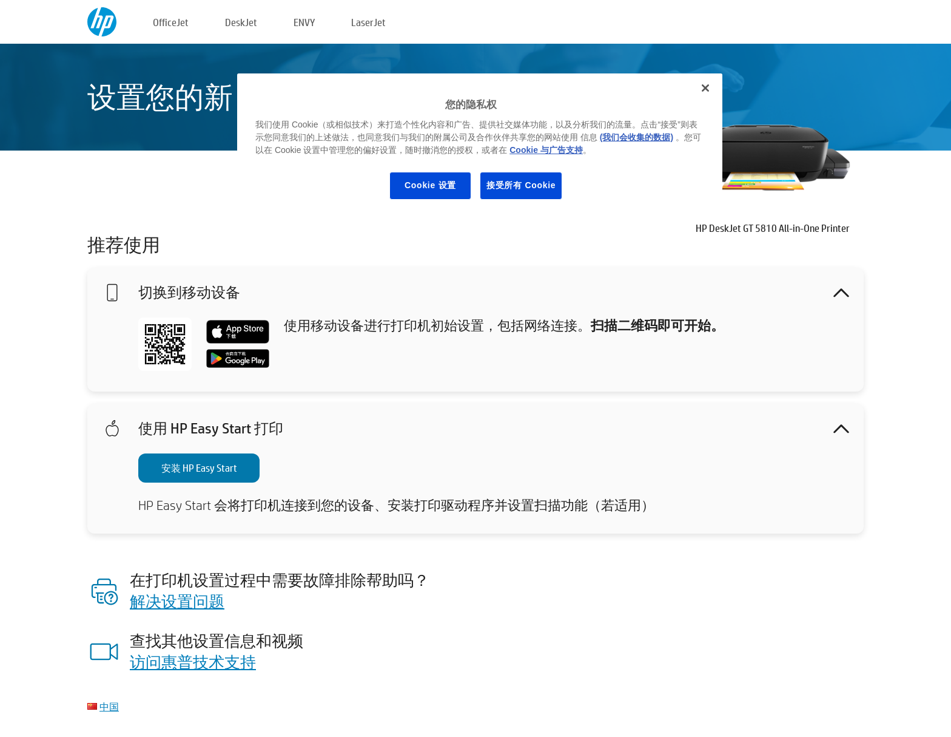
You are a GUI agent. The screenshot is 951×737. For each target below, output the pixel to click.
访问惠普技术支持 (193, 661)
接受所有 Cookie (521, 185)
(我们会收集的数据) (636, 137)
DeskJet (241, 22)
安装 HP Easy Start (199, 468)
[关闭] (705, 88)
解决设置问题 (177, 601)
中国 (109, 706)
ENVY (304, 22)
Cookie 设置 (430, 185)
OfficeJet (171, 22)
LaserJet (368, 22)
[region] (479, 145)
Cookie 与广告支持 (546, 150)
